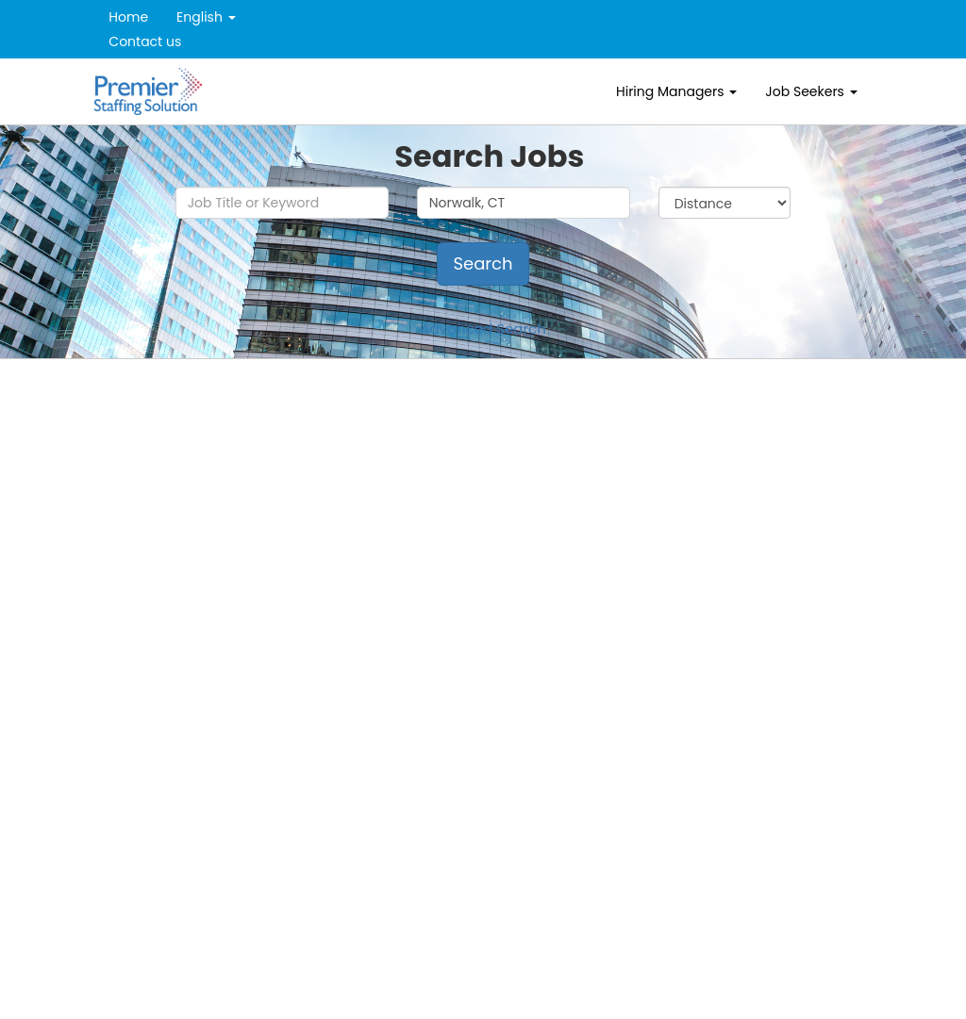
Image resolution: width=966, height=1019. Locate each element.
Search (482, 263)
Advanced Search (483, 328)
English (206, 17)
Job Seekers (811, 91)
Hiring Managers (676, 91)
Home (128, 17)
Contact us (144, 41)
